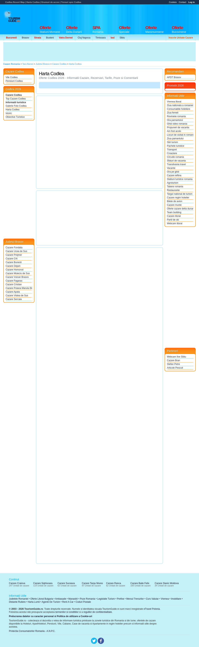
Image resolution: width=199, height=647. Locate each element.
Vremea (165, 598)
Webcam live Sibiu (176, 356)
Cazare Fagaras (14, 280)
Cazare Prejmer (14, 255)
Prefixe (120, 598)
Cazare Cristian (14, 284)
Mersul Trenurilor (135, 598)
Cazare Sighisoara (42, 583)
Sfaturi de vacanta (176, 160)
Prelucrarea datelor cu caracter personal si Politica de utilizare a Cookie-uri (50, 616)
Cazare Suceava (66, 583)
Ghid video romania (177, 123)
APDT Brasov (174, 77)
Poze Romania (87, 598)
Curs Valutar (152, 598)
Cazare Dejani (13, 266)
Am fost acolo (174, 131)
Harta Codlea (12, 109)
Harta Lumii (34, 602)
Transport (172, 149)
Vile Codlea (11, 77)
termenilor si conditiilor (67, 612)
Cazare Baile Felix (139, 583)
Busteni (50, 37)
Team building (174, 212)
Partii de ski (173, 219)
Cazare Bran (173, 360)
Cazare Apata (13, 291)
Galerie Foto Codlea (16, 106)
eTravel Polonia (152, 609)
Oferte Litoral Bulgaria (41, 598)
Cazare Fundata (14, 247)
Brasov (25, 37)
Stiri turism (172, 142)
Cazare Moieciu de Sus (18, 273)
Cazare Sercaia (14, 299)
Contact (182, 2)
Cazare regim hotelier (178, 197)
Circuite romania (175, 157)
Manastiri (73, 598)
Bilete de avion (174, 201)
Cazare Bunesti (14, 262)
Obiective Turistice (15, 117)
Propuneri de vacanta (178, 127)
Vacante (171, 168)
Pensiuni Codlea (14, 81)
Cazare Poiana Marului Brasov (19, 288)
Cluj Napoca (84, 37)
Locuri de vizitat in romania (180, 134)
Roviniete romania (176, 116)
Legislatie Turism (106, 598)
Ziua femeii (172, 112)
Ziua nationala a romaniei (180, 105)
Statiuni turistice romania (179, 179)
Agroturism (172, 182)
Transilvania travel (176, 164)
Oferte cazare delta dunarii (180, 208)
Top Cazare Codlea (16, 98)
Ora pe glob (173, 171)
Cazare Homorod (14, 269)
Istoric (9, 113)
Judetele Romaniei (18, 598)
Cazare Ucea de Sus (16, 251)
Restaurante (173, 190)
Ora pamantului (175, 120)
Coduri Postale (83, 602)
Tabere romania (175, 186)
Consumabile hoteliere (178, 109)
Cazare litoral (174, 216)
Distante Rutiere (17, 602)
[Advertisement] (125, 14)
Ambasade (60, 598)
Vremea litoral (174, 101)
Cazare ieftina (174, 175)
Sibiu (122, 37)
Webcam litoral (174, 223)
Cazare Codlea (14, 95)
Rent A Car (67, 602)
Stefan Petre (173, 364)
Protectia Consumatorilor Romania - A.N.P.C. (32, 631)
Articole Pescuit (175, 367)
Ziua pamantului (175, 138)
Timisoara (100, 37)
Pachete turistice (175, 146)
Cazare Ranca (113, 583)
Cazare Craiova (17, 583)
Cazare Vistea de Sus (17, 295)
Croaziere (172, 153)
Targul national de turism (179, 194)
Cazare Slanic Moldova (167, 583)
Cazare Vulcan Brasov (17, 277)
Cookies (173, 2)
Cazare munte (174, 205)
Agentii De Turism (51, 602)
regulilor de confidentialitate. (98, 612)
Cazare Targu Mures (92, 583)
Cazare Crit (11, 258)
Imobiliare (176, 598)
